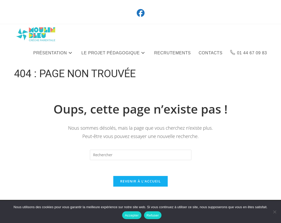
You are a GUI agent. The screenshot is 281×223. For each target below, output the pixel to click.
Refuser (153, 215)
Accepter (132, 215)
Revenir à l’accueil (140, 181)
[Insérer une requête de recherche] (140, 155)
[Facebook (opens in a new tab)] (140, 13)
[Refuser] (274, 211)
